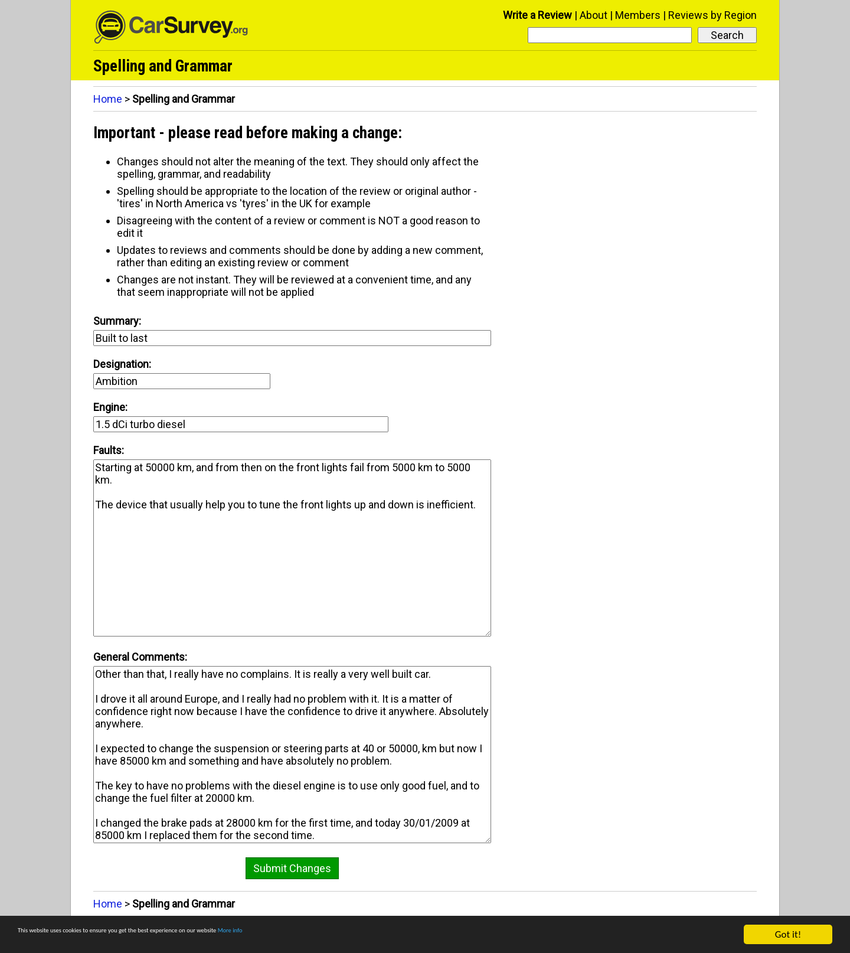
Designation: (122, 364)
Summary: (117, 321)
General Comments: (140, 657)
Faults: (108, 450)
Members (638, 15)
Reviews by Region (712, 15)
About (593, 15)
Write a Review (537, 15)
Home (107, 99)
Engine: (110, 407)
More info (363, 935)
